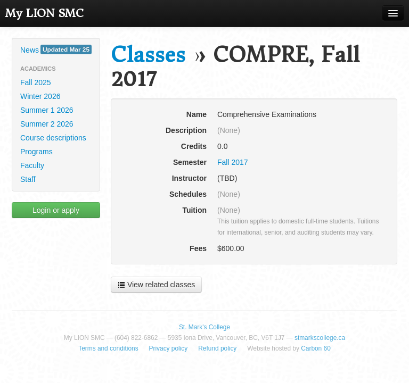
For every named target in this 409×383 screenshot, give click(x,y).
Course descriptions (53, 138)
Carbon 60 (316, 348)
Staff (28, 179)
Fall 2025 (35, 82)
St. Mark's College (204, 327)
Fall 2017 (232, 162)
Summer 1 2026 (46, 110)
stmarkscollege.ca (320, 338)
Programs (36, 151)
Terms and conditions (108, 348)
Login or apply (55, 210)
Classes (148, 55)
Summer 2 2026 (46, 124)
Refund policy (217, 348)
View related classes (156, 284)
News (56, 49)
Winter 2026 (40, 96)
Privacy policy (168, 348)
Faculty (32, 165)
